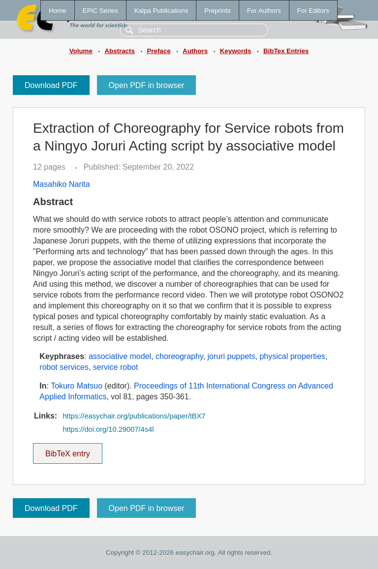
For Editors (313, 10)
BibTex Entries (286, 51)
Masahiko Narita (61, 184)
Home (57, 10)
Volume (81, 51)
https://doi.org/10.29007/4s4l (108, 429)
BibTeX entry (67, 450)
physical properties (292, 356)
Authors (195, 51)
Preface (158, 51)
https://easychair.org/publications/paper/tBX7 (134, 416)
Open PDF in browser (147, 85)
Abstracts (119, 51)
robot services (64, 367)
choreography (179, 356)
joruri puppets (231, 356)
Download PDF (51, 85)
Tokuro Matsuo (76, 386)
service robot (115, 367)
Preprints (217, 10)
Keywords (236, 51)
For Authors (264, 10)
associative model (120, 356)
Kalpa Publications (161, 10)
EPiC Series (100, 10)
